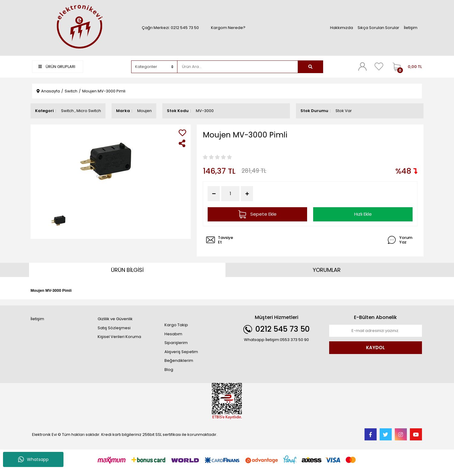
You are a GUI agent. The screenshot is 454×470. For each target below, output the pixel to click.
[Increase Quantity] (247, 193)
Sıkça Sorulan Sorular (378, 28)
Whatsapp (33, 459)
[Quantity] (230, 194)
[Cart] (406, 66)
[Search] (237, 67)
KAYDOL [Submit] (375, 347)
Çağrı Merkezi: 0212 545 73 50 (170, 28)
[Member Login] (362, 66)
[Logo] (78, 27)
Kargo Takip (176, 325)
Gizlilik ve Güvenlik (115, 319)
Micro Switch (88, 111)
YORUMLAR (327, 270)
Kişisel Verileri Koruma (119, 337)
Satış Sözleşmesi (114, 328)
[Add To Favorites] (182, 133)
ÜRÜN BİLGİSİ (127, 270)
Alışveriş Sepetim (181, 352)
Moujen (144, 111)
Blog (168, 369)
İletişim (410, 28)
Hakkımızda (341, 28)
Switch (67, 111)
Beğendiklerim (178, 360)
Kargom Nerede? (228, 28)
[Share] (182, 143)
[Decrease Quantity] (214, 193)
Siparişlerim (176, 343)
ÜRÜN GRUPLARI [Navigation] (56, 66)
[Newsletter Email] (375, 331)
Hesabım (173, 334)
